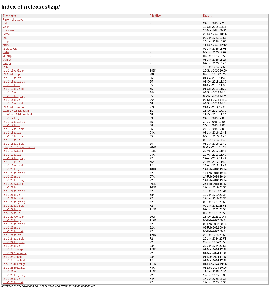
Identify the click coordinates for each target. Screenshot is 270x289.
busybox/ (8, 30)
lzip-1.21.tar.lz (11, 194)
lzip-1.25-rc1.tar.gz (14, 264)
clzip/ (6, 45)
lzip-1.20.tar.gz (12, 169)
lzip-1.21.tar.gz (12, 187)
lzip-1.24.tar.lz (11, 245)
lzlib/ (5, 66)
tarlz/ (6, 52)
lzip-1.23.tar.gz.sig (14, 223)
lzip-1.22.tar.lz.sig (13, 205)
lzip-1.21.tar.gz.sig (14, 191)
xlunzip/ (7, 56)
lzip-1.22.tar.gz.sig (14, 202)
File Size (155, 15)
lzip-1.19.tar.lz (11, 161)
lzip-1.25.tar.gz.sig (14, 275)
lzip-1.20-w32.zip (13, 183)
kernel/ (7, 34)
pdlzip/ (7, 59)
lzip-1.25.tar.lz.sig (13, 282)
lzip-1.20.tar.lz (11, 176)
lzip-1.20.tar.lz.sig (13, 180)
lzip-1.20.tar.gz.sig (14, 172)
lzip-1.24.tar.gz (12, 235)
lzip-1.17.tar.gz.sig (14, 121)
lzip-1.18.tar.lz (11, 140)
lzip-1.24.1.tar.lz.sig (15, 260)
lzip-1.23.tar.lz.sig (13, 231)
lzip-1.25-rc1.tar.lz (14, 267)
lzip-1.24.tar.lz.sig (13, 238)
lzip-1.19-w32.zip (13, 150)
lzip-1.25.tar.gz (12, 271)
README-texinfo (13, 107)
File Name (9, 15)
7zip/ (6, 26)
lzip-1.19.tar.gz (12, 154)
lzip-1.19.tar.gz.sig (14, 158)
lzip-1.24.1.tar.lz (12, 256)
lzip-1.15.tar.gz (12, 78)
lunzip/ (7, 63)
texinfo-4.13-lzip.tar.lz (16, 110)
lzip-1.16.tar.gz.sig (14, 96)
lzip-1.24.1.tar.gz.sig (15, 253)
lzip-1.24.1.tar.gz (13, 249)
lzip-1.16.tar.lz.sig (13, 103)
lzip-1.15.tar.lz (11, 85)
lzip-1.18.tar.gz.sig (14, 136)
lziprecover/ (10, 48)
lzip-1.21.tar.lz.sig (13, 198)
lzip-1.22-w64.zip (13, 216)
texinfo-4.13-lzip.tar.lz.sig (18, 114)
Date (206, 15)
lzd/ (5, 37)
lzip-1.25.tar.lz (11, 278)
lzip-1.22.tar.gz (12, 209)
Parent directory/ (13, 19)
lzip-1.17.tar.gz (12, 118)
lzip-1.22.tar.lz (11, 213)
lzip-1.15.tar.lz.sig (13, 88)
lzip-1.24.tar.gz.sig (14, 242)
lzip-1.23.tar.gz (12, 220)
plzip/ (6, 41)
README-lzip (11, 74)
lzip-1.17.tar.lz (11, 125)
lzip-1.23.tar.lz (11, 227)
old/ (5, 23)
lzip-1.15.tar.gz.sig (14, 81)
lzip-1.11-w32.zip (13, 70)
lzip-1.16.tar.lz (11, 99)
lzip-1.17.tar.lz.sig (13, 129)
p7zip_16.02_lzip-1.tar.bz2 (19, 147)
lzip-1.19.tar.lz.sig (13, 165)
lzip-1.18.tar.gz (12, 132)
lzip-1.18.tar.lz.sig (13, 143)
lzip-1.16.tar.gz (12, 92)
